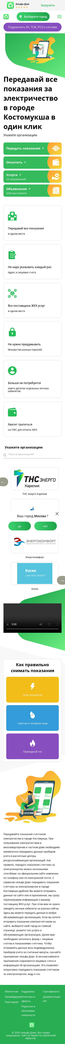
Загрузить (48, 5)
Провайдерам (13, 996)
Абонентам (11, 991)
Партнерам (11, 1002)
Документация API (51, 999)
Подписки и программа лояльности (28, 1011)
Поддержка (27, 991)
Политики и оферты (28, 999)
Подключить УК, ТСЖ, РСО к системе (32, 27)
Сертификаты (51, 991)
